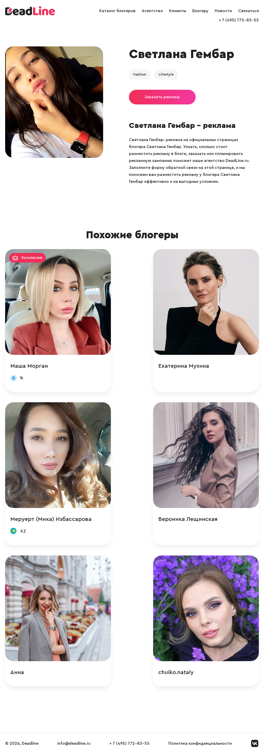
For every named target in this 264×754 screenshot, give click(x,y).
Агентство (152, 11)
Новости (223, 11)
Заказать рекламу (162, 97)
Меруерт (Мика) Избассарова (51, 519)
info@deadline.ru (73, 743)
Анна (17, 672)
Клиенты (177, 11)
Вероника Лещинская (188, 519)
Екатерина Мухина (183, 366)
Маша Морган (29, 366)
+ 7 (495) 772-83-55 (239, 20)
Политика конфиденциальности (200, 743)
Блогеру (200, 11)
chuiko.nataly (176, 672)
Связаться (248, 11)
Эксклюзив (32, 258)
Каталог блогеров (117, 11)
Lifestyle (166, 74)
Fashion (139, 74)
